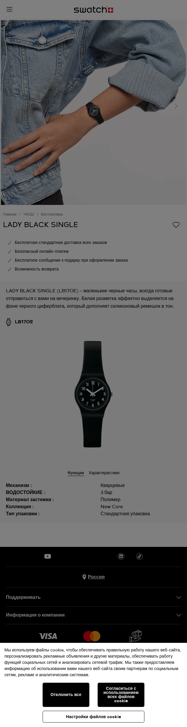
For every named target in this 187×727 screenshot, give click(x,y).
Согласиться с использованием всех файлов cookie (121, 695)
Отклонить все (66, 695)
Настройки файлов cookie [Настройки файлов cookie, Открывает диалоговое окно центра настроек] (93, 717)
